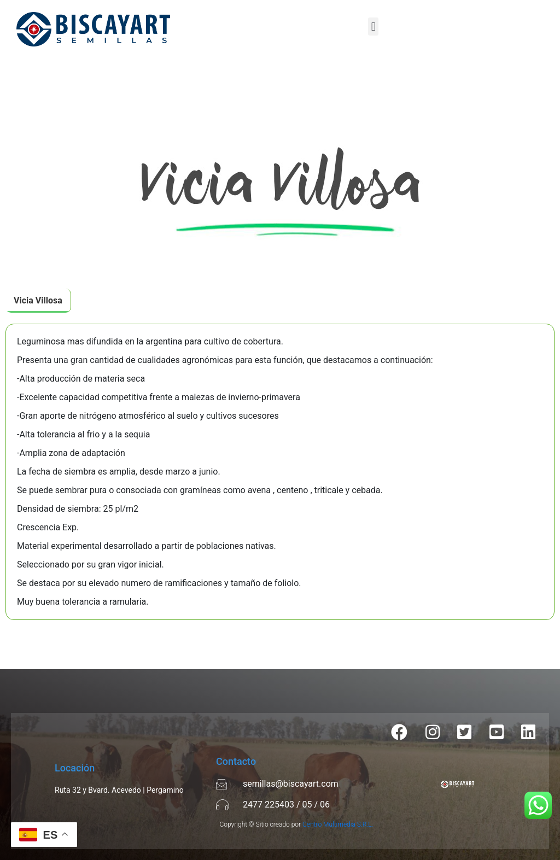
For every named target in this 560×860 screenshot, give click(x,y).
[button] (373, 26)
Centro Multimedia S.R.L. (337, 824)
